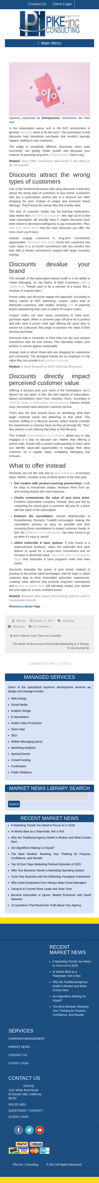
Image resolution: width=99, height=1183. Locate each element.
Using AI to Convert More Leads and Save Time (41, 888)
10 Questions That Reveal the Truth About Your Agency (46, 905)
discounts (26, 132)
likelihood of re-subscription (43, 532)
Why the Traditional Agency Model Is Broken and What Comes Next (70, 986)
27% (71, 305)
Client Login (62, 4)
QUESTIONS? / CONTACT (26, 1110)
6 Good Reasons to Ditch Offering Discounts (51, 366)
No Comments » (42, 626)
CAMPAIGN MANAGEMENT (27, 1038)
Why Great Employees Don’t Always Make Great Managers (48, 882)
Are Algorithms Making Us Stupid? (33, 847)
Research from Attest (41, 242)
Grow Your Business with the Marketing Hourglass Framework (50, 876)
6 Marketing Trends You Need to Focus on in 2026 (43, 825)
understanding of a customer (46, 435)
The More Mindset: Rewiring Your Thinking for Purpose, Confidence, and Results (71, 1010)
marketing (68, 620)
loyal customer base (31, 585)
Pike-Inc (21, 620)
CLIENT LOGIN (18, 1063)
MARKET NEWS (19, 1046)
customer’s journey (56, 360)
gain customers (64, 473)
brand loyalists (59, 155)
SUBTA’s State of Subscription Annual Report (38, 402)
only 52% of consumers (46, 215)
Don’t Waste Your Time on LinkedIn (37, 635)
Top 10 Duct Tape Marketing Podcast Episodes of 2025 (46, 864)
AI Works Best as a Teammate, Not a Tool (37, 831)
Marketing (19, 626)
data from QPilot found (24, 228)
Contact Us (37, 4)
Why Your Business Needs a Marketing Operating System (47, 870)
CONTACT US (18, 1055)
